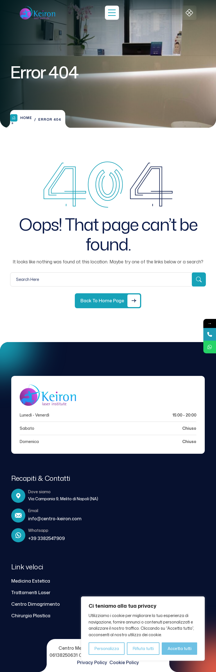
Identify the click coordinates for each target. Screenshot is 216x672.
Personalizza (106, 648)
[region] (143, 628)
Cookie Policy (124, 662)
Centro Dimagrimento (35, 604)
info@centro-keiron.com (55, 518)
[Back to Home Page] (108, 300)
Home (21, 118)
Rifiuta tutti (143, 648)
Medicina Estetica (30, 581)
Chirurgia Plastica (30, 615)
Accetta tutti (180, 648)
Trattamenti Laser (30, 592)
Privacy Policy (93, 662)
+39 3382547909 (46, 538)
